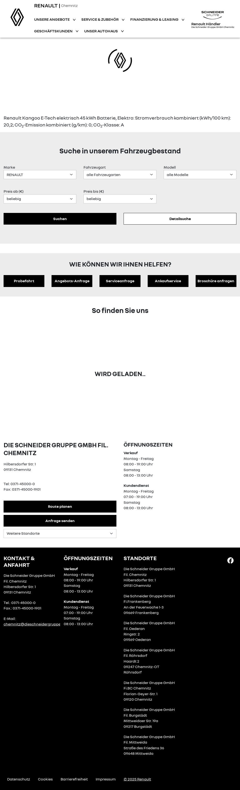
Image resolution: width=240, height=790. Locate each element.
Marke (9, 167)
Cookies (45, 779)
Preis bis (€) (93, 191)
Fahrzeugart (94, 167)
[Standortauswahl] (60, 533)
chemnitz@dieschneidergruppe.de (35, 624)
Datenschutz (18, 779)
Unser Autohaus (101, 31)
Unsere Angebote (52, 19)
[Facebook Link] (230, 560)
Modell (170, 167)
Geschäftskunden (53, 31)
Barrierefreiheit (74, 779)
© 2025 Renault (137, 779)
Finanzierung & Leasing (154, 19)
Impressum (106, 779)
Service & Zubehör (100, 19)
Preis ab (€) (14, 191)
